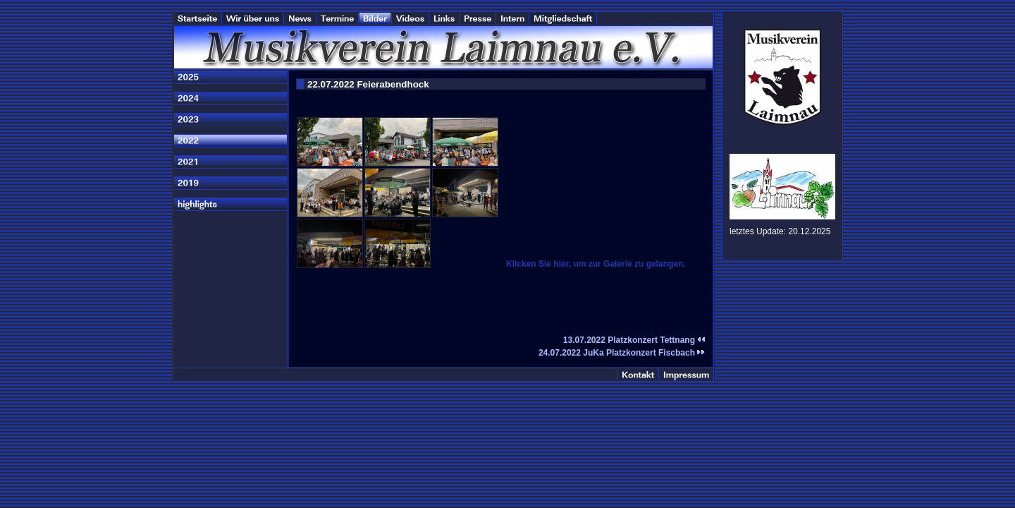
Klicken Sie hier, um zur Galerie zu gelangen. (596, 264)
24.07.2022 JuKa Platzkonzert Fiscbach (622, 353)
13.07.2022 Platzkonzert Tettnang (634, 340)
